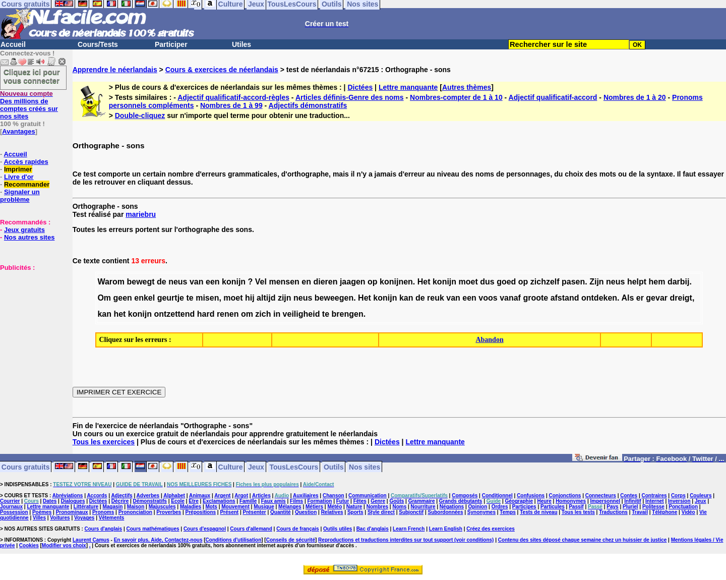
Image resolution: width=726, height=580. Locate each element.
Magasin (112, 506)
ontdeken (599, 298)
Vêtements (112, 517)
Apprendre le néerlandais (115, 70)
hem (657, 281)
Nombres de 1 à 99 (231, 105)
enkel (144, 298)
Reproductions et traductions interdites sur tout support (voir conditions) (406, 540)
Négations (452, 506)
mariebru (141, 214)
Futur (342, 501)
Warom (111, 281)
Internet (654, 501)
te (189, 298)
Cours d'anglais (104, 529)
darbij (679, 281)
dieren (325, 281)
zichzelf (545, 281)
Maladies (190, 506)
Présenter (254, 512)
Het (424, 281)
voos (487, 298)
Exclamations (219, 501)
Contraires (654, 495)
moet (468, 281)
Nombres (377, 506)
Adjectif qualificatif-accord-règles (233, 97)
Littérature (86, 506)
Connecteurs (600, 495)
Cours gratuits (26, 466)
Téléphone (664, 512)
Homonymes (571, 501)
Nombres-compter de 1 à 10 (456, 97)
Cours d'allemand (251, 529)
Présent (229, 512)
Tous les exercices (104, 442)
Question (306, 512)
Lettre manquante (408, 87)
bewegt (140, 281)
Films (296, 501)
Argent (222, 495)
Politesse (653, 506)
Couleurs (700, 495)
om (247, 314)
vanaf (510, 298)
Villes (39, 517)
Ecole (178, 501)
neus (177, 281)
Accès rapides (26, 161)
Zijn (596, 281)
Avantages (18, 131)
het (119, 314)
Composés (464, 495)
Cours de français (297, 529)
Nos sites (364, 466)
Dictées (360, 87)
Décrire (120, 501)
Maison (135, 506)
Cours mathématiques (153, 529)
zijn (284, 298)
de (161, 281)
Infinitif (632, 501)
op (373, 281)
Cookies (29, 545)
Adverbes (148, 495)
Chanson (333, 495)
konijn (234, 281)
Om (104, 298)
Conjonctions (565, 495)
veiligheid (301, 314)
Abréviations (67, 495)
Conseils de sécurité (290, 540)
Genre (378, 501)
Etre (193, 501)
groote (535, 298)
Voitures (60, 517)
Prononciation (135, 512)
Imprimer (18, 169)
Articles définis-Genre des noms (349, 97)
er (640, 298)
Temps (508, 512)
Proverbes (168, 512)
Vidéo (688, 512)
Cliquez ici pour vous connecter (32, 76)
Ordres (500, 506)
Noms (399, 506)
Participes (524, 506)
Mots (211, 506)
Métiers (314, 506)
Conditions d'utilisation (234, 540)
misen (207, 298)
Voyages (84, 517)
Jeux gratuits (24, 230)
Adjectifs (121, 495)
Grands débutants (460, 501)
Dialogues (73, 501)
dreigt (681, 298)
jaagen (353, 281)
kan (406, 298)
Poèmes (41, 512)
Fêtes (360, 501)
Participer (171, 44)
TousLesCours (293, 466)
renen (228, 314)
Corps (678, 495)
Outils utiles (337, 529)
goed (506, 281)
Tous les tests (578, 512)
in (276, 314)
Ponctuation (683, 506)
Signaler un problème (20, 195)
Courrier (10, 501)
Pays (612, 506)
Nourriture (423, 506)
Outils (334, 466)
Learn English (445, 529)
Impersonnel (605, 501)
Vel (261, 281)
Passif (576, 506)
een (213, 281)
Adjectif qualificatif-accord (553, 97)
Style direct (381, 512)
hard (206, 314)
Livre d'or (19, 177)
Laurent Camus (91, 540)
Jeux (256, 466)
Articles (261, 495)
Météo (334, 506)
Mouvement (235, 506)
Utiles (241, 44)
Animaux (199, 495)
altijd (266, 298)
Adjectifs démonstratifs (308, 105)
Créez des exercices (490, 529)
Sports (355, 512)
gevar (657, 298)
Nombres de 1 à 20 (634, 97)
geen (122, 298)
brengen (348, 314)
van (197, 281)
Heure (544, 501)
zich (263, 314)
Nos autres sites (29, 237)
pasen (573, 281)
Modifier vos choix (64, 545)
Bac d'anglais (372, 529)
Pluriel (630, 506)
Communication (367, 495)
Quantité (280, 512)
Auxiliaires (306, 495)
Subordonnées (445, 512)
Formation (320, 501)
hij (250, 298)
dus (487, 281)
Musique (264, 506)
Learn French (409, 529)
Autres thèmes (466, 87)
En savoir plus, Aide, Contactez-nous (158, 540)
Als (627, 298)
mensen (284, 281)
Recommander (26, 184)
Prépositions (201, 512)
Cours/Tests (98, 44)
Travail (640, 512)
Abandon (489, 339)
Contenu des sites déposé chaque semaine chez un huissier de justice (582, 540)
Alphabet (174, 495)
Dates (49, 501)
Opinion (478, 506)
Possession (14, 512)
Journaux (11, 506)
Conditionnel (497, 495)
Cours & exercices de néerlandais (221, 70)
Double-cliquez (140, 115)
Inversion (679, 501)
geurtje (170, 298)
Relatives (332, 512)
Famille (248, 501)
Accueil (13, 44)
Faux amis (273, 501)
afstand (565, 298)
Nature (354, 506)
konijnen (396, 281)
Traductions (613, 512)
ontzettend (174, 314)
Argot (241, 495)
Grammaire (421, 501)
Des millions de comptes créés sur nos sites (29, 105)
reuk (435, 298)
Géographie (519, 501)
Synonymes (481, 512)
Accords (97, 495)
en (306, 281)
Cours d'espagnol (205, 529)
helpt (636, 281)
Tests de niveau (538, 512)
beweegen (334, 298)
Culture (230, 466)
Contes (628, 495)
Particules (552, 506)
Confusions (530, 495)
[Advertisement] (30, 321)
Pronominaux (72, 512)
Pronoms (103, 512)
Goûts (396, 501)
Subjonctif (411, 512)
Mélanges (289, 506)
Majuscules (162, 506)
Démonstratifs (150, 501)
